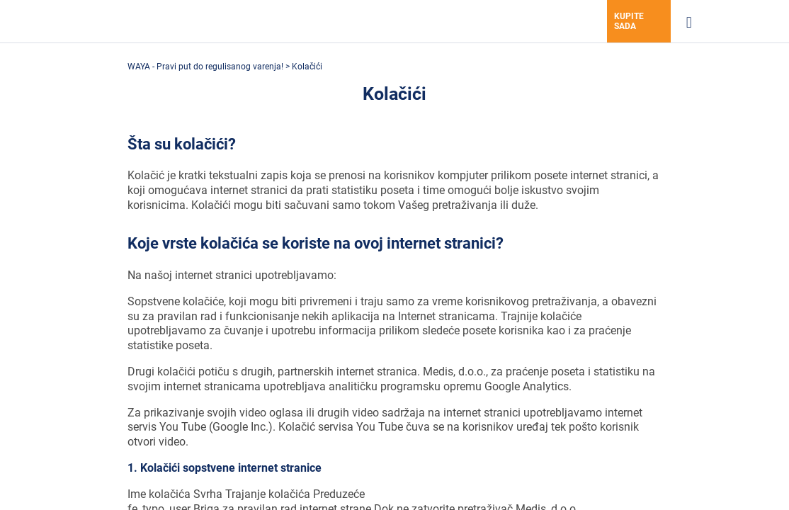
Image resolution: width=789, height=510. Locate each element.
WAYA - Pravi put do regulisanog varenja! (206, 67)
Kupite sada (629, 21)
